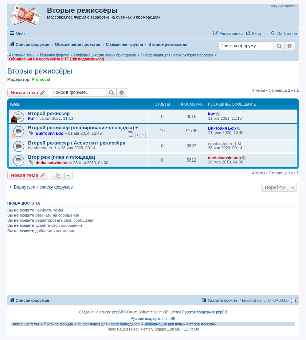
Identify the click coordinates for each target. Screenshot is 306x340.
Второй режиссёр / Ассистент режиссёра (76, 143)
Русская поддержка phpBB (204, 312)
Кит (31, 118)
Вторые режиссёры (39, 71)
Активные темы (22, 55)
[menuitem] (253, 33)
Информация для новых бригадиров (105, 55)
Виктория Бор (49, 133)
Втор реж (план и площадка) (61, 157)
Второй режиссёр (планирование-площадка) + (83, 127)
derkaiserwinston (52, 163)
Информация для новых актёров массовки (177, 55)
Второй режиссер (49, 113)
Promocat (41, 79)
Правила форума (54, 55)
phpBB (117, 312)
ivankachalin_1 (42, 148)
